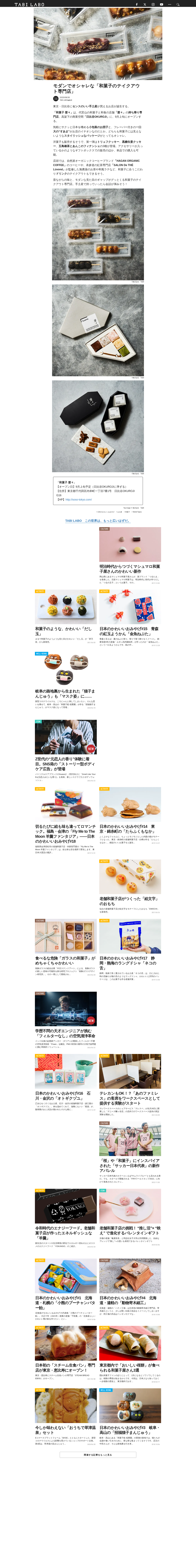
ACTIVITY (40, 593)
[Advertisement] (98, 1515)
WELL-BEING (41, 655)
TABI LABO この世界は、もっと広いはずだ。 (98, 522)
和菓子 (127, 513)
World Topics (137, 513)
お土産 (119, 513)
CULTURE (104, 530)
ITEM (38, 723)
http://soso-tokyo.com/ (79, 501)
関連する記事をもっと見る (98, 1456)
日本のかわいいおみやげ (106, 513)
